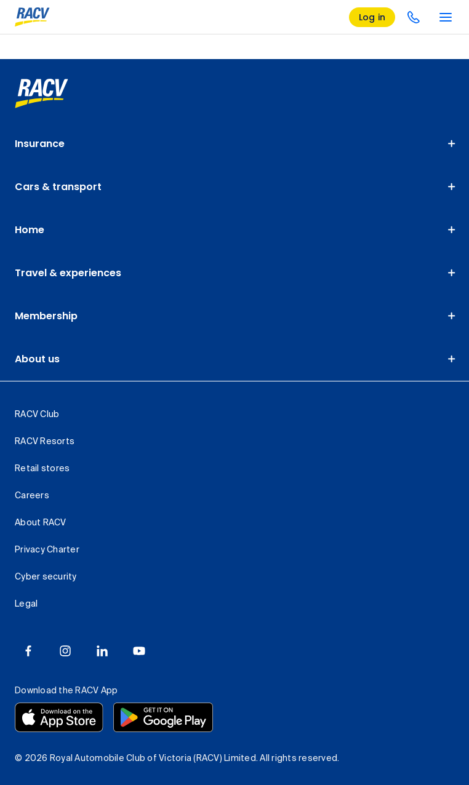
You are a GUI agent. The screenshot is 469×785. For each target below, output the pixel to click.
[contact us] (413, 17)
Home (29, 230)
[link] (41, 93)
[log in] (372, 17)
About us (37, 359)
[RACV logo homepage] (32, 17)
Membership (46, 316)
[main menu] (445, 17)
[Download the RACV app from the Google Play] (163, 717)
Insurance (40, 144)
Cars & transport (58, 187)
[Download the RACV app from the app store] (59, 717)
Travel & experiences (68, 273)
